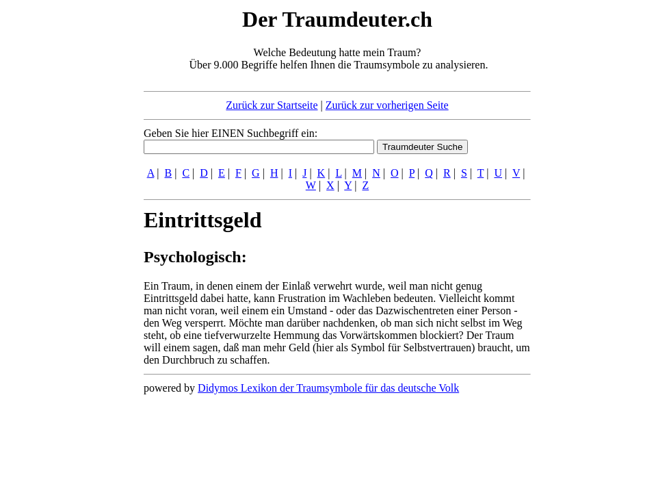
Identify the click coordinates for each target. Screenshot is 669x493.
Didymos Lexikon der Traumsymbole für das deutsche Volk (328, 388)
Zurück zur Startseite (271, 105)
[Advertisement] (60, 210)
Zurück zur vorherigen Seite (387, 105)
